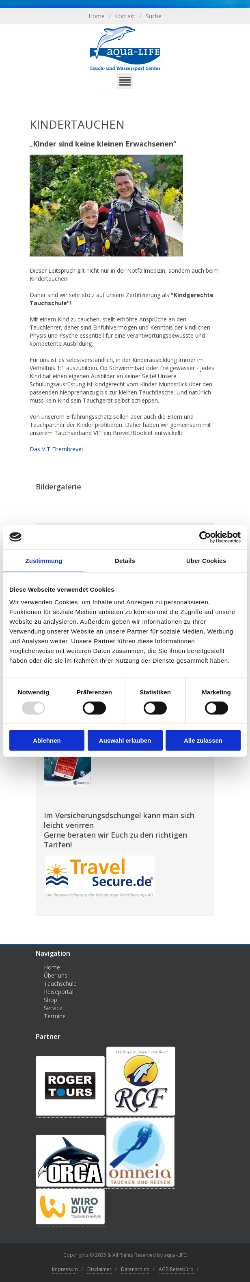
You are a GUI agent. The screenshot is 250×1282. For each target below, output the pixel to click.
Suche (154, 16)
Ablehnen (46, 740)
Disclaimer (99, 1269)
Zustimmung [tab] (44, 560)
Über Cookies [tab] (206, 560)
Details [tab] (125, 560)
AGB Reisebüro (176, 1269)
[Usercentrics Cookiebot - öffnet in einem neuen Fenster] (205, 537)
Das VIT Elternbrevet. (57, 449)
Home (96, 16)
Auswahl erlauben (125, 740)
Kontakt (125, 16)
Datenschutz (135, 1269)
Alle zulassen (203, 740)
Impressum (65, 1269)
